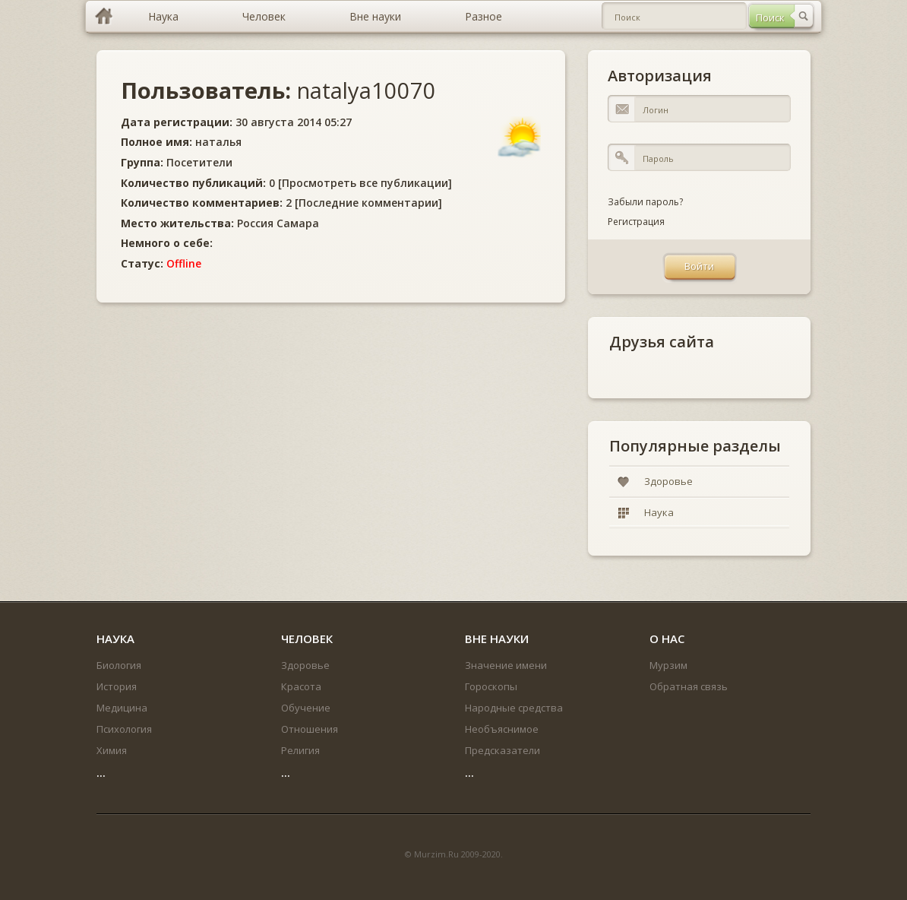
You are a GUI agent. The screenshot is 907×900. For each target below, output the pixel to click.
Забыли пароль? (645, 201)
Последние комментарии (368, 202)
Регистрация (636, 221)
